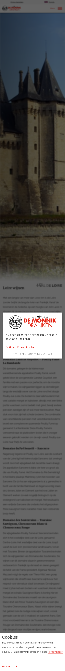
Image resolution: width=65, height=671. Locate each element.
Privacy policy (55, 652)
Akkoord (7, 666)
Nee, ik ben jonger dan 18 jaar (32, 354)
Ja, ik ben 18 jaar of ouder (20, 347)
